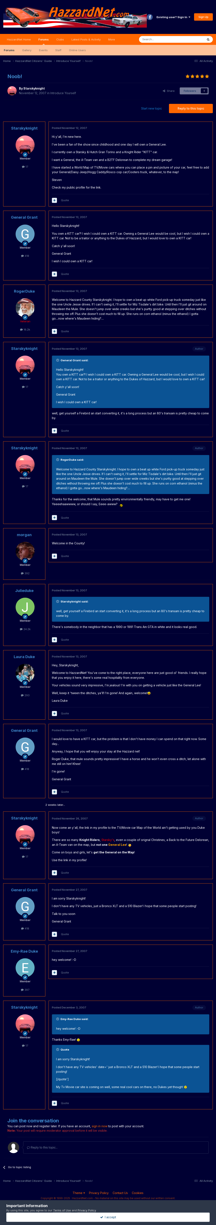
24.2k (25, 629)
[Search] (160, 39)
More (111, 39)
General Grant (24, 217)
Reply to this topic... (42, 1147)
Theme (79, 1193)
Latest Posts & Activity (86, 39)
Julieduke (24, 590)
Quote (65, 200)
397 (25, 989)
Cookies (137, 1193)
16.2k (25, 329)
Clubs (60, 39)
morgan (24, 535)
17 (25, 166)
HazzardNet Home (19, 39)
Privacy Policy (99, 1193)
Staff (58, 50)
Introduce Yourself (63, 93)
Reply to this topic (191, 108)
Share (169, 90)
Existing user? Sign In (173, 17)
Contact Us (120, 1193)
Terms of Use (62, 1210)
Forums (43, 41)
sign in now (99, 1126)
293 (25, 695)
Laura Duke (24, 657)
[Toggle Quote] (58, 360)
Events (43, 50)
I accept (108, 1217)
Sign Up (203, 17)
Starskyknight (34, 88)
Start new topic (151, 108)
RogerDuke (24, 291)
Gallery (26, 50)
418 (25, 255)
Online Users (77, 50)
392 (25, 573)
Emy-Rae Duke (24, 951)
